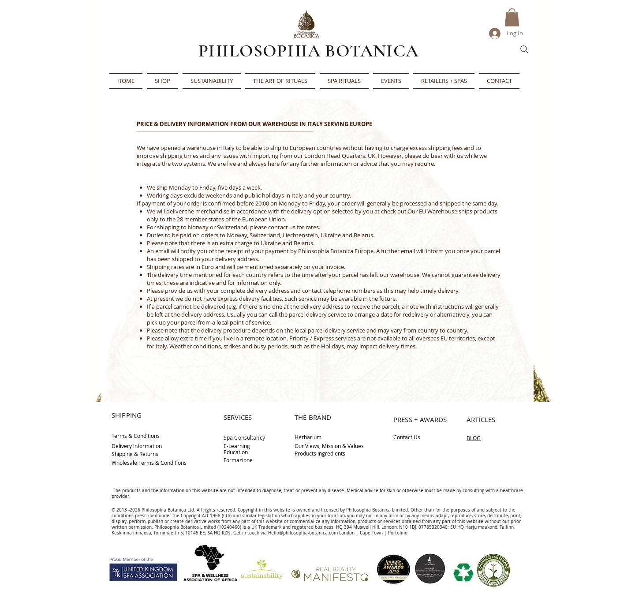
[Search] (524, 49)
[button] (511, 17)
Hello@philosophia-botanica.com (303, 533)
